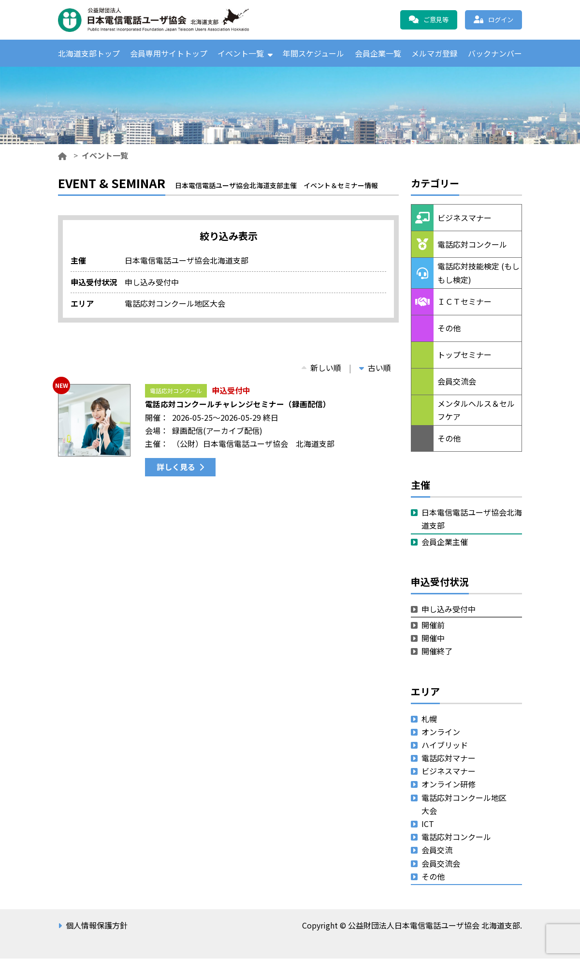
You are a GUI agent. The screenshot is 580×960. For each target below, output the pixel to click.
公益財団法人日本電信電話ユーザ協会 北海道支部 (162, 20)
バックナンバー (495, 53)
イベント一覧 (241, 53)
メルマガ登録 (434, 53)
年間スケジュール (313, 53)
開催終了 (436, 652)
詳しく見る (176, 468)
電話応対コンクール (176, 392)
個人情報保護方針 (97, 926)
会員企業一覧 (378, 53)
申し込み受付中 (448, 610)
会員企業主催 (444, 543)
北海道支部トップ (89, 53)
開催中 (433, 639)
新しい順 (321, 369)
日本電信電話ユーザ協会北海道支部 (471, 520)
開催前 (433, 626)
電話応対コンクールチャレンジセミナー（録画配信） (238, 405)
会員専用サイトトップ (168, 53)
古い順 (375, 369)
